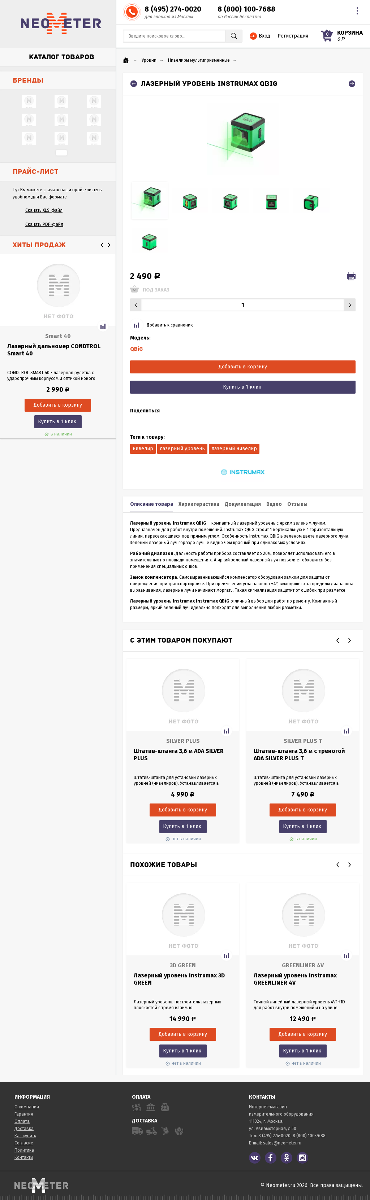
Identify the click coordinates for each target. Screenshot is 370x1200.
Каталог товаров (61, 57)
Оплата (22, 1121)
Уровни (149, 60)
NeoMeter (61, 23)
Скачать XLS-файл (44, 210)
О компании (26, 1106)
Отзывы (297, 504)
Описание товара (151, 504)
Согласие (23, 1143)
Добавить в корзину (243, 367)
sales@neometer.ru (282, 1143)
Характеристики (198, 504)
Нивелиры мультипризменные (199, 60)
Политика (24, 1150)
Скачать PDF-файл (44, 224)
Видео (274, 504)
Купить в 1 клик (57, 422)
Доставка (24, 1128)
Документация (243, 504)
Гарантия (23, 1114)
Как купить (25, 1135)
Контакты (23, 1157)
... (61, 153)
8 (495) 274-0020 (173, 9)
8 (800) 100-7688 (246, 9)
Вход (264, 36)
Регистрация (293, 36)
